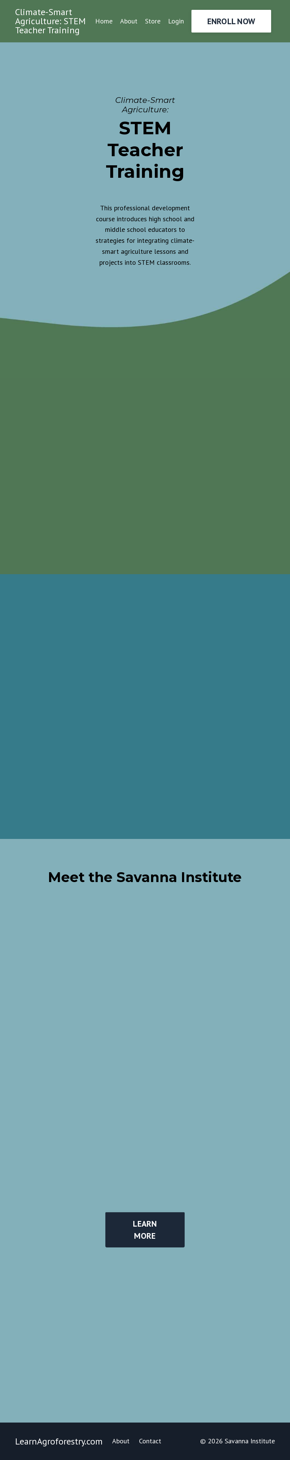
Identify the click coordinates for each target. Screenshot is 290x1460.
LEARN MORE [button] (145, 1229)
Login (176, 21)
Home (104, 21)
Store (152, 21)
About (128, 21)
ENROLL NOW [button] (231, 21)
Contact (150, 1441)
